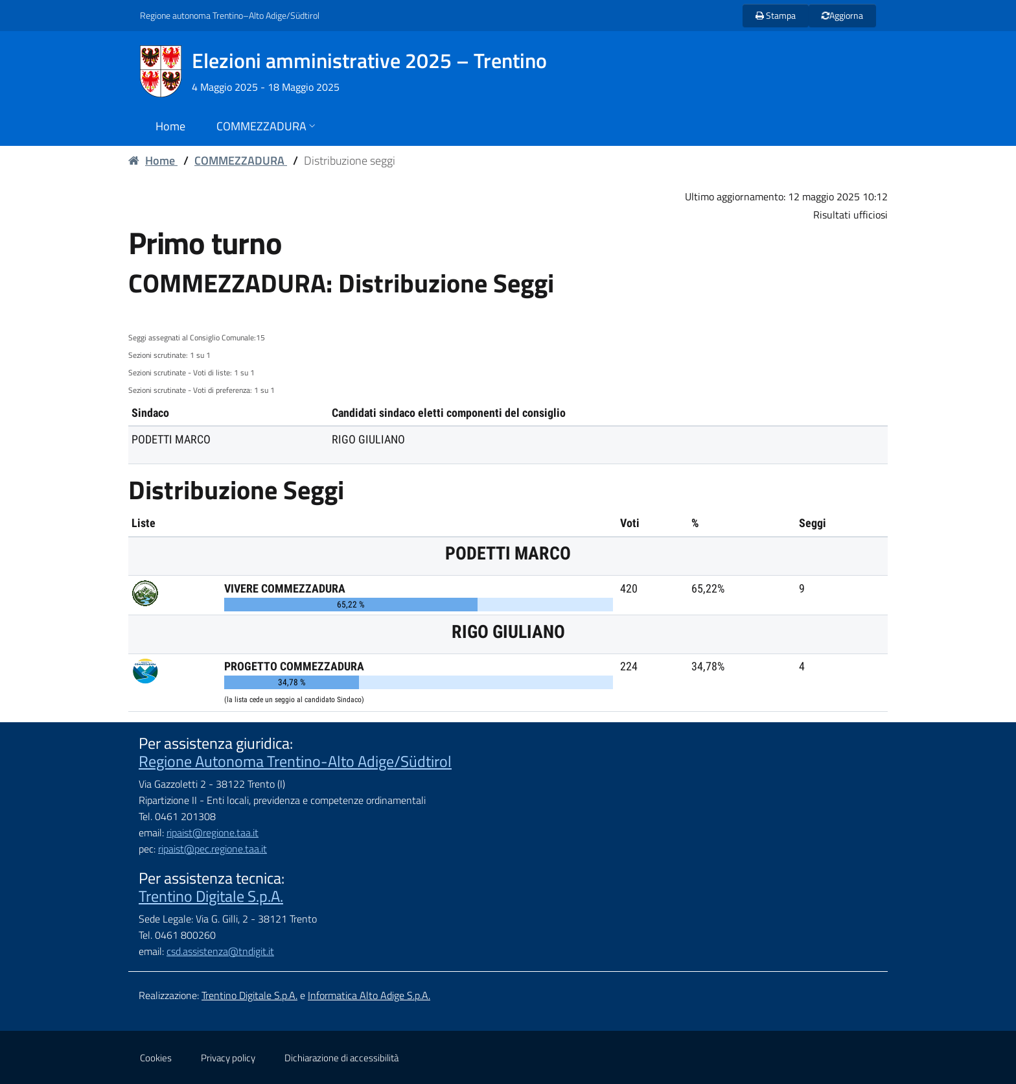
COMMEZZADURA (240, 160)
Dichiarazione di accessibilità (341, 1057)
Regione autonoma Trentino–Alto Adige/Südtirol (229, 15)
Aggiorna (841, 15)
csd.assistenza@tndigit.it (220, 951)
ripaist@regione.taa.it (213, 832)
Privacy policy (228, 1057)
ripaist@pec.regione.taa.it (212, 848)
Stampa (776, 15)
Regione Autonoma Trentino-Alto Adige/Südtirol (295, 761)
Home (153, 160)
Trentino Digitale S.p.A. (211, 896)
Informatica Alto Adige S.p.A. (369, 995)
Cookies (156, 1057)
